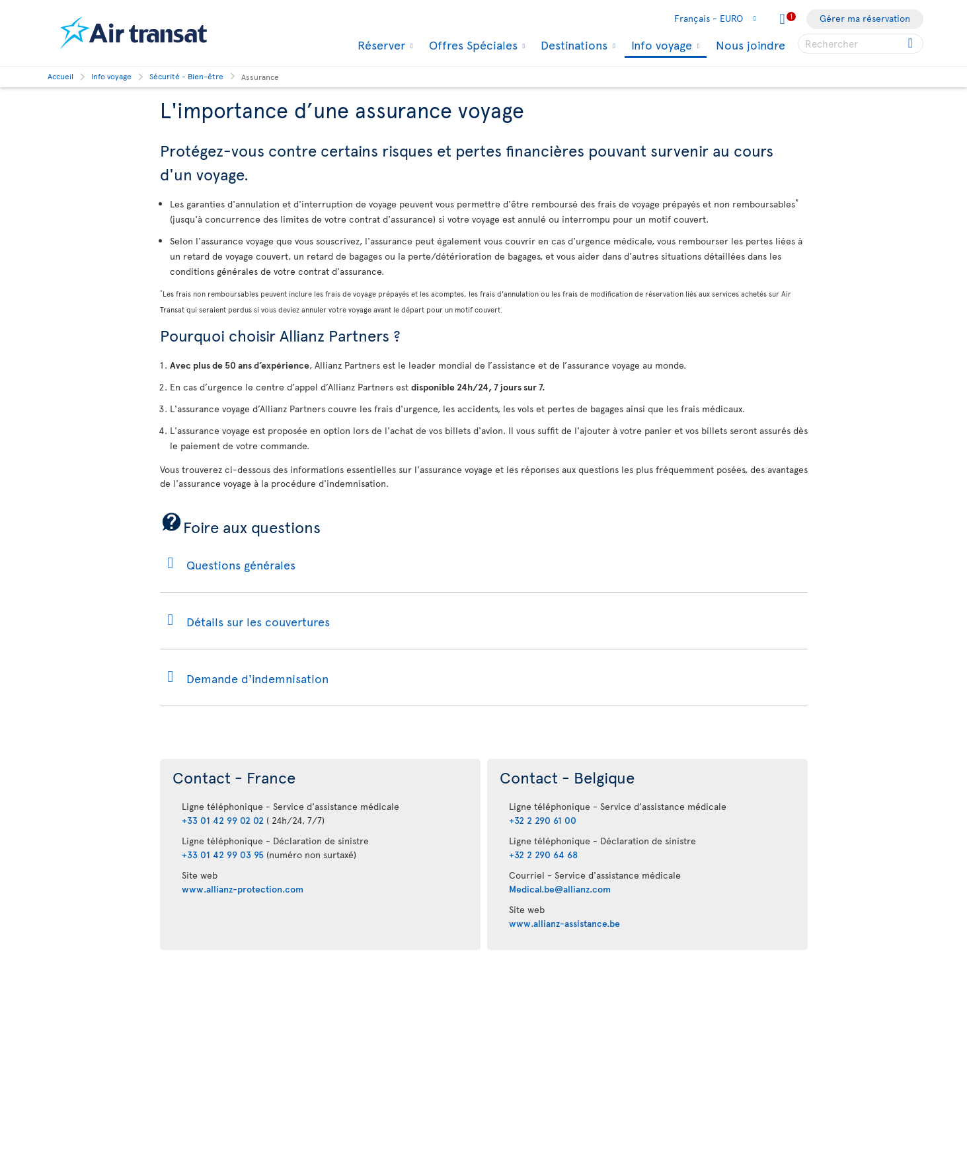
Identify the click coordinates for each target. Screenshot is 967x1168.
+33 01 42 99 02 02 (223, 820)
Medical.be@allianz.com (560, 889)
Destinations (572, 45)
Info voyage (660, 46)
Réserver (379, 45)
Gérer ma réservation (865, 18)
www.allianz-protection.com (242, 889)
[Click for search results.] (911, 44)
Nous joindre (750, 44)
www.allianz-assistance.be (564, 923)
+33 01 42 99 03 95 (223, 854)
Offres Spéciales (471, 45)
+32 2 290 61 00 (542, 820)
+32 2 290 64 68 (543, 854)
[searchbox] (860, 44)
